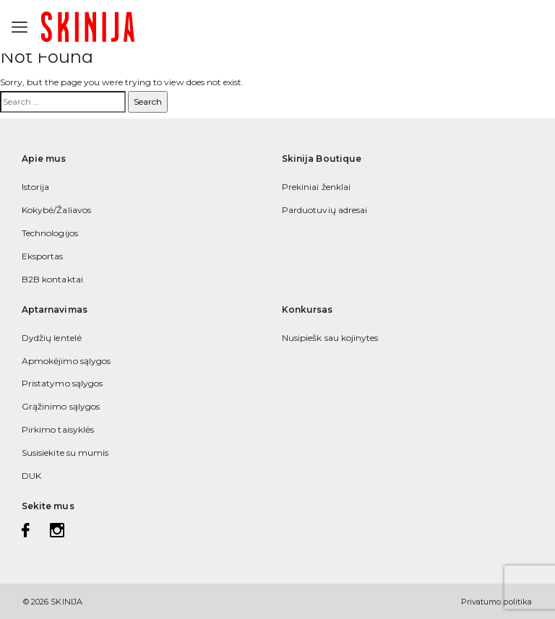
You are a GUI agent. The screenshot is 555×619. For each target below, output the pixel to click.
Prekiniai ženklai (316, 186)
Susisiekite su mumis (65, 452)
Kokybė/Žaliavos (56, 209)
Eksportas (43, 256)
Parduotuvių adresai (324, 209)
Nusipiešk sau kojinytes (330, 337)
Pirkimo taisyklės (58, 429)
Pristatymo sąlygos (62, 383)
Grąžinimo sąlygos (61, 406)
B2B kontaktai (52, 279)
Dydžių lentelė (52, 337)
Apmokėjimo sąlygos (66, 360)
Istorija (35, 186)
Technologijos (50, 233)
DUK (31, 475)
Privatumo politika (496, 602)
